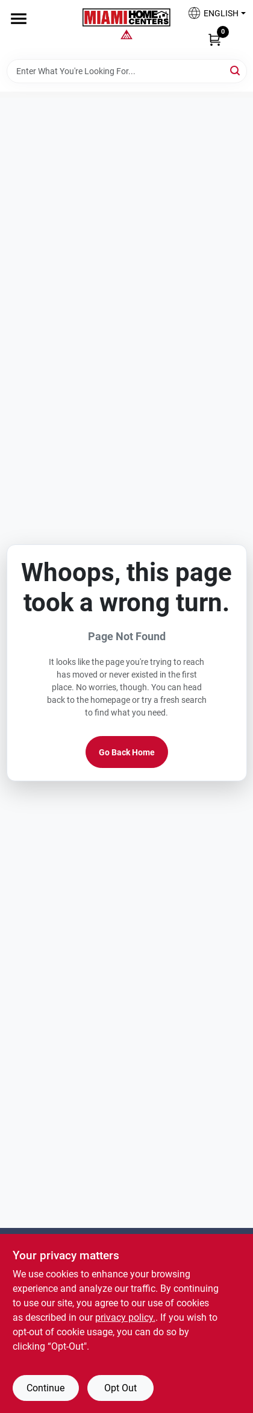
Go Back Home (127, 752)
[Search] (236, 70)
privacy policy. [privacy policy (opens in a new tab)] (125, 1317)
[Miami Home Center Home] (126, 19)
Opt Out (120, 1388)
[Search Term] (127, 71)
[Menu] (19, 19)
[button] (212, 16)
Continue (45, 1388)
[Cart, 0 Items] (214, 39)
